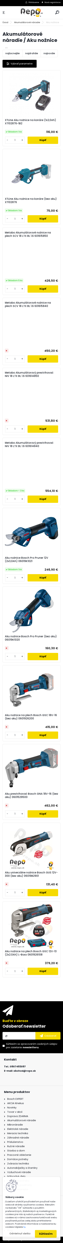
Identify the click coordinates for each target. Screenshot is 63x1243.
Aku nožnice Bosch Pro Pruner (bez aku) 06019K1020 (31, 638)
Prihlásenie (34, 2)
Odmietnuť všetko (19, 1233)
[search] (57, 12)
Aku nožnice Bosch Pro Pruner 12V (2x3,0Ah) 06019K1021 (26, 559)
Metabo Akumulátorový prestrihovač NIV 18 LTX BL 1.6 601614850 (29, 374)
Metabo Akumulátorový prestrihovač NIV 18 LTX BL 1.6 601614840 (29, 444)
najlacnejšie (12, 53)
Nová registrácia (52, 2)
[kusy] (15, 140)
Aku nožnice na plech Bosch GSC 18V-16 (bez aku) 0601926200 (31, 717)
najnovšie (49, 53)
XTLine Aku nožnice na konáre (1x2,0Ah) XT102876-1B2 (30, 121)
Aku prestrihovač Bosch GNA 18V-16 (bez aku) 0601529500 (31, 795)
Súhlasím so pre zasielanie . (31, 1045)
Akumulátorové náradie (27, 22)
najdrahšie (31, 53)
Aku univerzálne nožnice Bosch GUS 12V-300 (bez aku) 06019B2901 (31, 874)
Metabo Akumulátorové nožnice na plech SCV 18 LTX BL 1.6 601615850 (28, 234)
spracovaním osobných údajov (39, 1044)
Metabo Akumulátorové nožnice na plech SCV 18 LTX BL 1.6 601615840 (28, 304)
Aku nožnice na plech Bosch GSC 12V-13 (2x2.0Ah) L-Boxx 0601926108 (31, 953)
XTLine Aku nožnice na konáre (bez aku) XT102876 (31, 200)
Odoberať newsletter (24, 1026)
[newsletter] (48, 1035)
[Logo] (31, 12)
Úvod (5, 22)
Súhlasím (46, 1234)
